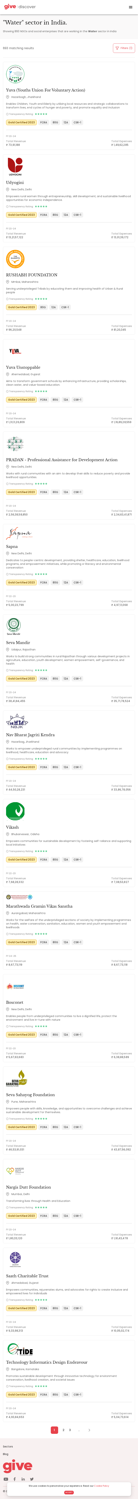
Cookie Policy (101, 1485)
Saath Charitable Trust (27, 1276)
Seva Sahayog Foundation (30, 1095)
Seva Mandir (18, 643)
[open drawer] (130, 7)
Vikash (12, 827)
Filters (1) (124, 48)
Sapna (12, 546)
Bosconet (14, 1002)
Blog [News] (5, 1454)
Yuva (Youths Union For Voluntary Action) (45, 90)
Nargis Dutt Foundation (28, 1187)
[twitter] (32, 1479)
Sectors (8, 1446)
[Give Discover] (19, 7)
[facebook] (14, 1479)
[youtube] (6, 1479)
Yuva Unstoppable (23, 367)
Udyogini (15, 182)
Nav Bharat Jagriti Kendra (30, 735)
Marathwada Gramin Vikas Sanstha (39, 906)
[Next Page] (87, 1430)
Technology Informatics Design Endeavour (47, 1362)
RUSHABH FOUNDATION (31, 275)
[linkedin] (23, 1479)
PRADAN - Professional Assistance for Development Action (62, 460)
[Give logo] (69, 1466)
